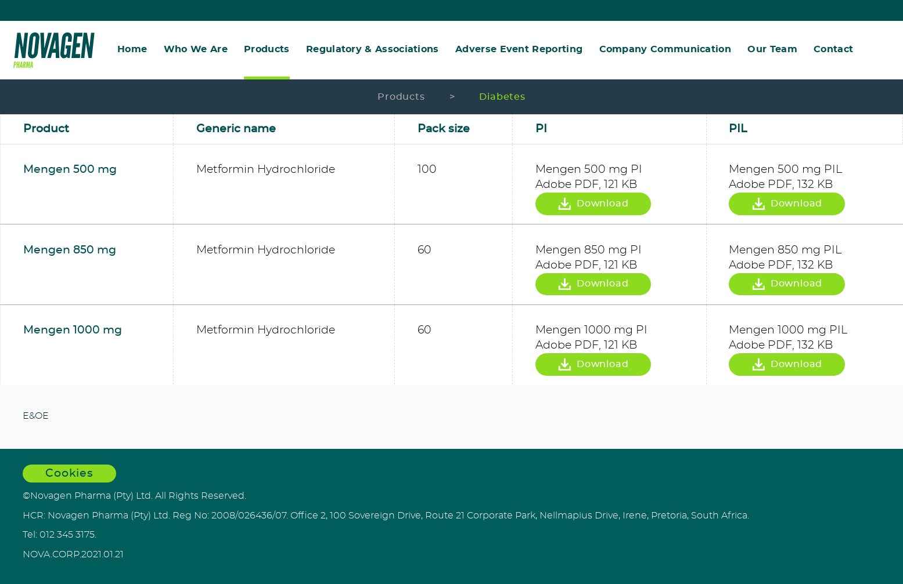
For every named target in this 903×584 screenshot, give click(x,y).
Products (267, 49)
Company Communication (665, 49)
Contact (833, 49)
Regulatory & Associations (372, 49)
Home (132, 49)
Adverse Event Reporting (518, 49)
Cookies (69, 473)
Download (592, 204)
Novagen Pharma (54, 50)
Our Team (772, 49)
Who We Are (196, 49)
